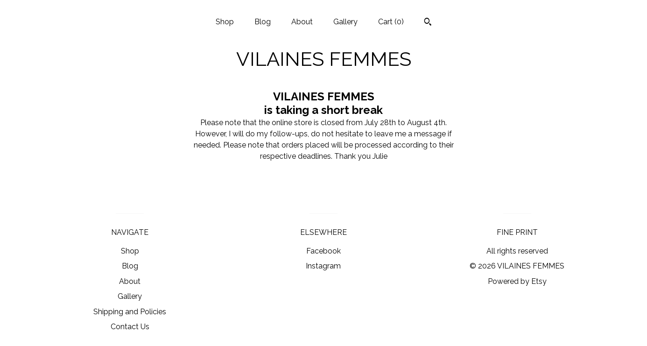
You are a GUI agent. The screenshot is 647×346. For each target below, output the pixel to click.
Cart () (391, 21)
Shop (225, 21)
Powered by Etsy (517, 281)
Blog (262, 21)
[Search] (427, 23)
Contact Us (130, 326)
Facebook (323, 251)
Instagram (323, 265)
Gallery (345, 21)
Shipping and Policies (129, 311)
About (302, 21)
